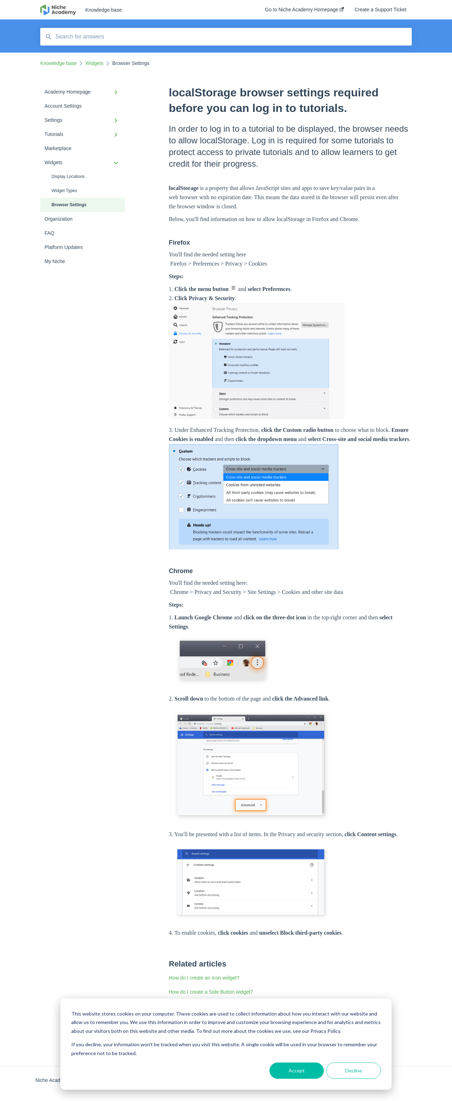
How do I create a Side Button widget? (211, 992)
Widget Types (64, 190)
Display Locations (68, 176)
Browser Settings (69, 204)
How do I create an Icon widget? (204, 978)
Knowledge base (103, 10)
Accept (297, 1070)
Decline (353, 1070)
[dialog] (226, 1044)
